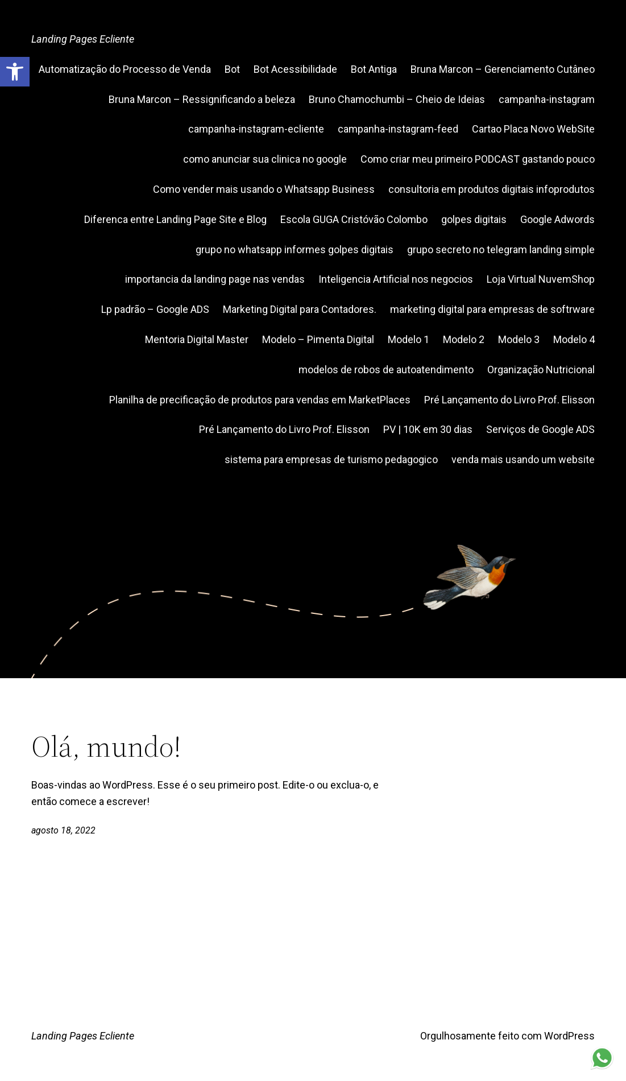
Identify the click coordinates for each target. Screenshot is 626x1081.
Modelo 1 (408, 339)
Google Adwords (557, 219)
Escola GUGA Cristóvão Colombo (354, 219)
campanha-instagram (547, 99)
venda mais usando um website (523, 459)
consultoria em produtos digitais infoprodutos (491, 189)
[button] (15, 71)
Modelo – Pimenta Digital (318, 339)
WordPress (569, 1036)
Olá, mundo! (106, 746)
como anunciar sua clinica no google (265, 159)
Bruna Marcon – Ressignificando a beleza (202, 99)
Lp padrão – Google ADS (155, 309)
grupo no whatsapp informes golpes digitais (294, 249)
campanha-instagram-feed (398, 129)
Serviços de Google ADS (540, 429)
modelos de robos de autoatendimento (386, 370)
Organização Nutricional (541, 370)
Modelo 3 (519, 339)
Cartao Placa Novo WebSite (533, 129)
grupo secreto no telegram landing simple (501, 249)
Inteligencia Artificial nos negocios (395, 279)
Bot (232, 69)
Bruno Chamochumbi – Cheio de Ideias (397, 99)
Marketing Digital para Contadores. (299, 309)
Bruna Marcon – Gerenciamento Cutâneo (503, 69)
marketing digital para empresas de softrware (492, 309)
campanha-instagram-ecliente (256, 129)
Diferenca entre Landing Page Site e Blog (175, 219)
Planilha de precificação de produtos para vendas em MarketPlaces (260, 400)
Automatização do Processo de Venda (125, 69)
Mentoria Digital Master (196, 339)
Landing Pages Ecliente (82, 39)
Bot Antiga (374, 69)
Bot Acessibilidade (295, 69)
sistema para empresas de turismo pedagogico (331, 459)
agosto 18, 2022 (63, 830)
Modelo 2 (463, 339)
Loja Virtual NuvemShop (541, 279)
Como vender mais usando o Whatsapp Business (264, 189)
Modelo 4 (574, 339)
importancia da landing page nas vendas (215, 279)
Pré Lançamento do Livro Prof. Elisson (509, 400)
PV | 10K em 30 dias (427, 429)
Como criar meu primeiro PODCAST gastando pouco (477, 159)
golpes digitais (474, 219)
